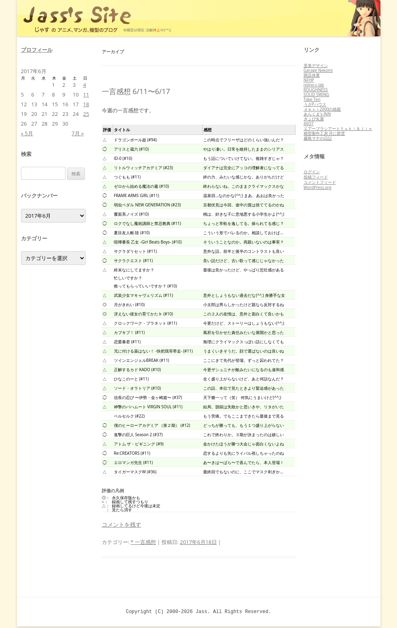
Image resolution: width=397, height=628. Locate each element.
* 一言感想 (143, 542)
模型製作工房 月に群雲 (324, 133)
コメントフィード (320, 182)
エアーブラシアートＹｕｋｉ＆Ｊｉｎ (338, 128)
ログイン (312, 171)
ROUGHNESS (316, 89)
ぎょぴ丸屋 (314, 119)
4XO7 (309, 123)
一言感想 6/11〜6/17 (136, 91)
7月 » (77, 133)
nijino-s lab (314, 85)
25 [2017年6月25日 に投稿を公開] (86, 114)
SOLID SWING (316, 94)
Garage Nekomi (318, 70)
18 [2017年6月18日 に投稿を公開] (86, 104)
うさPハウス (315, 104)
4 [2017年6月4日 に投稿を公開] (84, 84)
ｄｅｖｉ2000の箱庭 (322, 109)
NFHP (309, 80)
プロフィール (37, 49)
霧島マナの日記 (318, 138)
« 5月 (27, 133)
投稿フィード (316, 177)
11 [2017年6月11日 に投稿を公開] (86, 94)
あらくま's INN (317, 114)
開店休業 (312, 75)
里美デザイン (316, 65)
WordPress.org (318, 187)
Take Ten (312, 99)
